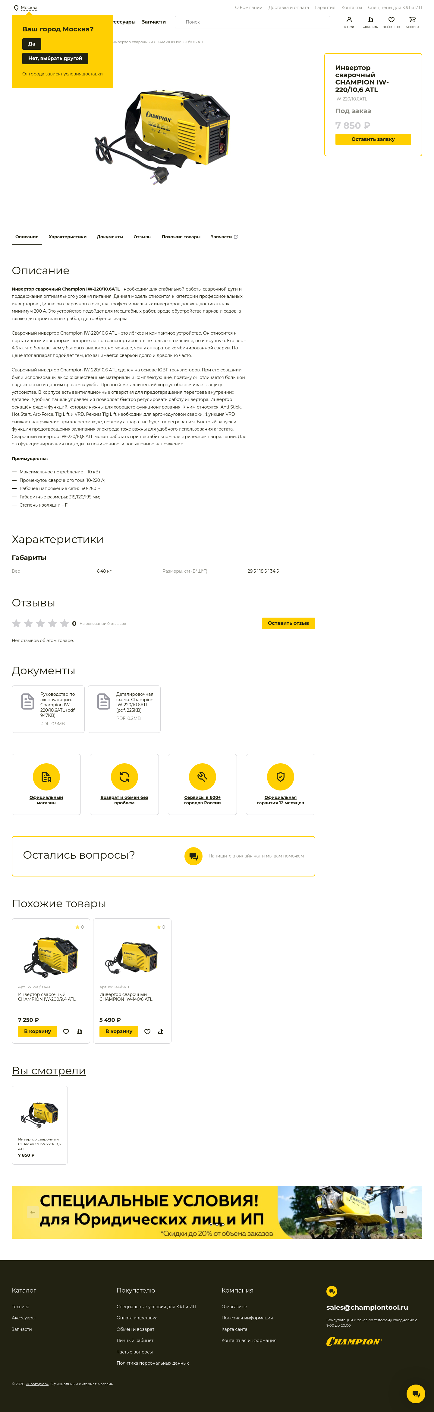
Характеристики (68, 237)
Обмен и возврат (135, 1329)
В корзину (37, 1031)
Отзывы (143, 237)
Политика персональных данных (153, 1363)
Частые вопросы (135, 1352)
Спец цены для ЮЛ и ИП (395, 7)
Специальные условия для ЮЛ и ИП (156, 1306)
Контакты (351, 7)
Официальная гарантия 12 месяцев (280, 800)
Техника (21, 1306)
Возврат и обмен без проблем (124, 800)
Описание (27, 237)
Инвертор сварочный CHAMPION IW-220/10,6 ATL (39, 1144)
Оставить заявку (373, 139)
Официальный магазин (46, 800)
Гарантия (325, 7)
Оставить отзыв (288, 623)
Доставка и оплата (289, 7)
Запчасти (154, 22)
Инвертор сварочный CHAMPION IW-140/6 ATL (126, 997)
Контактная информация (249, 1340)
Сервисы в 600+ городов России (202, 800)
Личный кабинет (135, 1340)
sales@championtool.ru (367, 1307)
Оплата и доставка (137, 1318)
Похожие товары (181, 237)
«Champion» (37, 1384)
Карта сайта (234, 1329)
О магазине (234, 1306)
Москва (29, 7)
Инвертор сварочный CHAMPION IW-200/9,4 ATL (47, 997)
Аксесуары (24, 1318)
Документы (110, 237)
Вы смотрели (49, 1070)
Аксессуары (120, 22)
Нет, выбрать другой (55, 58)
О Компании (249, 7)
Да (31, 44)
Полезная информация (247, 1318)
